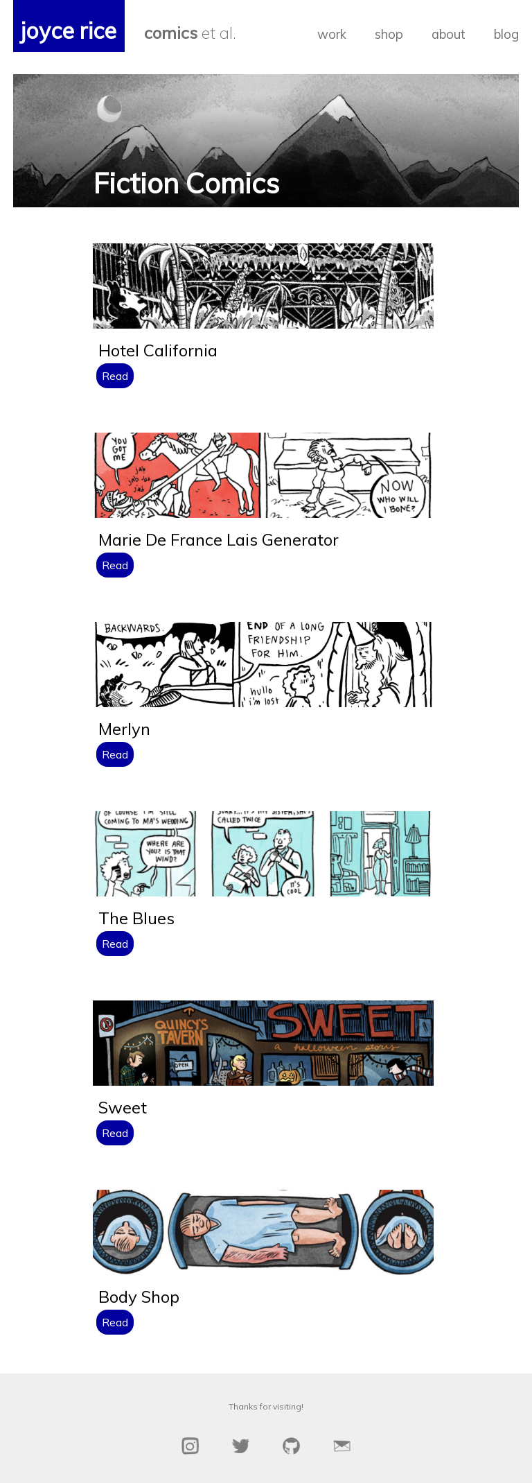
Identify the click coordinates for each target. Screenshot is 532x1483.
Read (115, 376)
